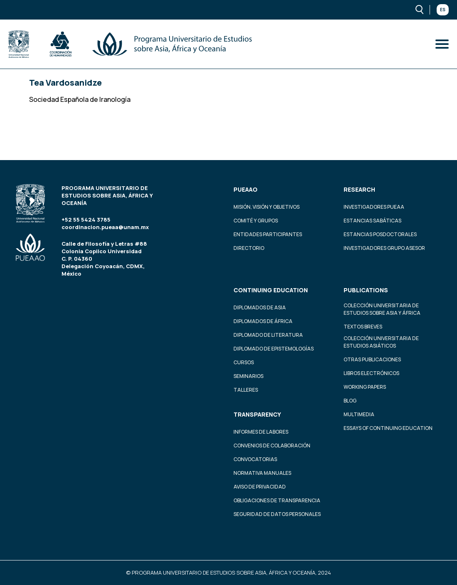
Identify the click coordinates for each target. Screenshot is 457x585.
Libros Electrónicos (371, 373)
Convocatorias (255, 459)
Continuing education (270, 290)
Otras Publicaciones (372, 359)
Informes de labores (260, 431)
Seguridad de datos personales (277, 514)
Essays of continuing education (388, 428)
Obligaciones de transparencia (276, 500)
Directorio (248, 248)
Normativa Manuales (262, 472)
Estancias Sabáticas (372, 220)
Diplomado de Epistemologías (273, 348)
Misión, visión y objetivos (266, 206)
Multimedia (359, 414)
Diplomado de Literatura (268, 334)
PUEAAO (245, 189)
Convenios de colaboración (271, 445)
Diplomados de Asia (259, 307)
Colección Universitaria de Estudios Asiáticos (381, 342)
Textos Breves (363, 326)
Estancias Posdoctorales (380, 234)
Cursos (243, 362)
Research (359, 189)
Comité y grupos (255, 220)
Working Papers (365, 386)
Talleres (245, 389)
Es (442, 9)
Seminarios (248, 376)
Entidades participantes (267, 234)
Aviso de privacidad (259, 486)
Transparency (257, 414)
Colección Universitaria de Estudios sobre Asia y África (382, 309)
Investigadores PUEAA (374, 206)
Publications (366, 290)
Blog (350, 400)
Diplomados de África (262, 321)
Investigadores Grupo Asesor (384, 248)
